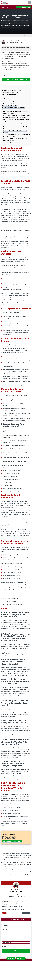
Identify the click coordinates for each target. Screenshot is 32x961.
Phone (4, 938)
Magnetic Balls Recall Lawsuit (10, 598)
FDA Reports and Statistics (9, 96)
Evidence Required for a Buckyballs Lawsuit (14, 102)
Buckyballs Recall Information (9, 105)
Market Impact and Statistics (9, 94)
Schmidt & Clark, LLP (12, 73)
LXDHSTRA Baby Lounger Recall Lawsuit (13, 604)
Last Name (5, 929)
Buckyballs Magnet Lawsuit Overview (11, 90)
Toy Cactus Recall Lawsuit (9, 601)
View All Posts (26, 913)
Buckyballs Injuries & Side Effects (10, 98)
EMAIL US (20, 958)
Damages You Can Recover (10, 104)
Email (4, 934)
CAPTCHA (5, 947)
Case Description (7, 942)
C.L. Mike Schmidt (18, 41)
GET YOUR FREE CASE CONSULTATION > (12, 841)
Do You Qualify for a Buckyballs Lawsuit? (12, 100)
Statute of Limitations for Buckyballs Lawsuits (13, 107)
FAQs (3, 109)
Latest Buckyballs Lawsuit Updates (11, 92)
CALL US (11, 958)
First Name (5, 925)
